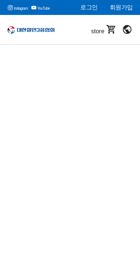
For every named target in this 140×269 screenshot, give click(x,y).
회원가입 (121, 7)
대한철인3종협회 (33, 30)
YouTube (40, 8)
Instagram (17, 8)
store (103, 29)
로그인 (88, 7)
